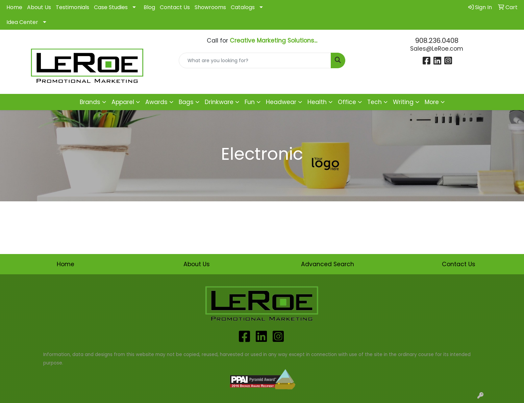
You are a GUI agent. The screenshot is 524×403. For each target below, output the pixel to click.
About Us (39, 7)
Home (14, 7)
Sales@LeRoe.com (436, 49)
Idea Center (22, 22)
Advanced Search (327, 264)
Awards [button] (156, 102)
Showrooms (210, 7)
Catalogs (243, 7)
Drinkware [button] (219, 102)
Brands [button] (90, 102)
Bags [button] (186, 102)
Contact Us (175, 7)
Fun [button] (250, 102)
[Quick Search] (255, 60)
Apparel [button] (122, 102)
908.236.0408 (436, 40)
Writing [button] (403, 102)
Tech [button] (374, 102)
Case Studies (111, 7)
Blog (149, 7)
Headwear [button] (281, 102)
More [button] (432, 102)
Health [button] (317, 102)
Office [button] (347, 102)
